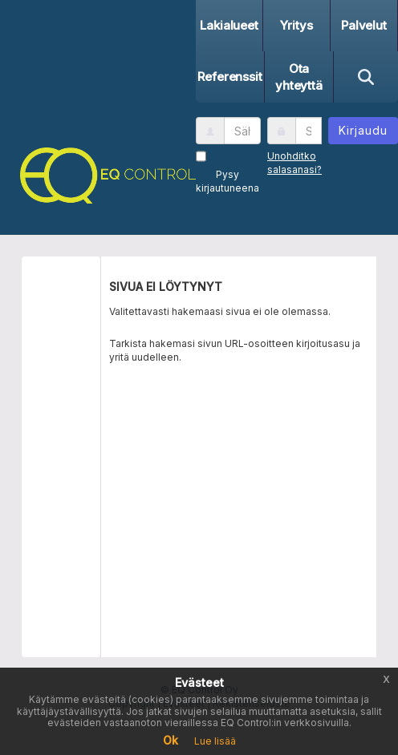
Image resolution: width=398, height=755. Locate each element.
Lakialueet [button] (229, 25)
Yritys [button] (296, 25)
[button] (104, 173)
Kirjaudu (363, 130)
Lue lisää (215, 741)
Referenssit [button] (229, 76)
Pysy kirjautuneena (227, 181)
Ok (170, 740)
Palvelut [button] (364, 25)
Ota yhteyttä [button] (299, 77)
